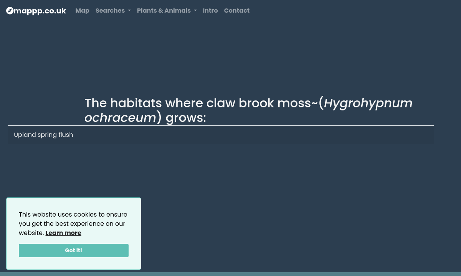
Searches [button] (111, 10)
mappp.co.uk (36, 10)
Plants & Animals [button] (164, 10)
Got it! (74, 250)
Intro (210, 10)
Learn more (63, 232)
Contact (237, 10)
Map (82, 10)
